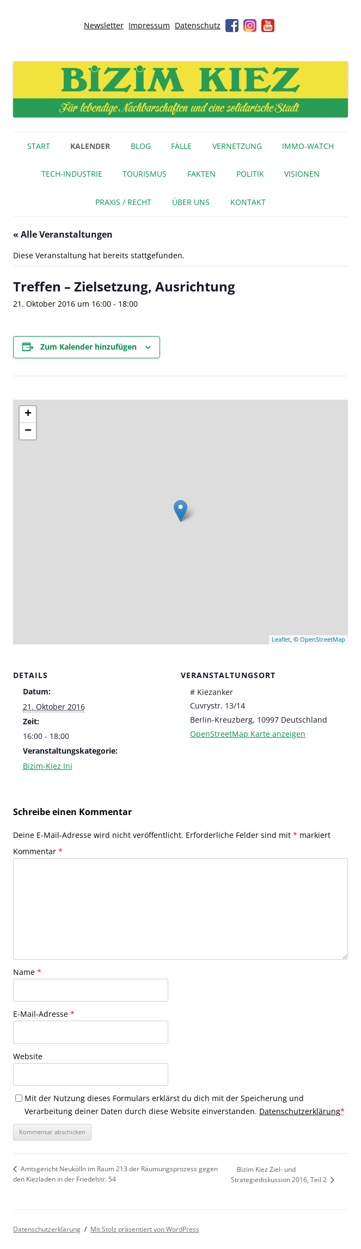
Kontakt (248, 202)
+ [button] (28, 414)
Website (27, 1056)
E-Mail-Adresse (44, 1014)
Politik (250, 174)
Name (27, 972)
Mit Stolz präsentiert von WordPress (144, 1229)
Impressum (149, 25)
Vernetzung (237, 146)
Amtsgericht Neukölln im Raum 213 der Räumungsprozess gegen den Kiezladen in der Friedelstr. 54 (115, 1174)
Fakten (201, 174)
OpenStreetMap (322, 639)
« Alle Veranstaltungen (63, 234)
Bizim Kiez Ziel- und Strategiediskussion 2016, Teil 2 (279, 1174)
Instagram (249, 25)
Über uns (191, 202)
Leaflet (281, 639)
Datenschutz (198, 25)
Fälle (181, 146)
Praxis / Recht (123, 202)
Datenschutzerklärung (299, 1111)
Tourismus (145, 174)
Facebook (231, 25)
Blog (141, 146)
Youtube (267, 25)
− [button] (28, 431)
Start (38, 146)
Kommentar (38, 851)
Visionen (302, 174)
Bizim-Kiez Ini (47, 766)
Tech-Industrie (71, 174)
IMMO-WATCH (308, 146)
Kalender (90, 146)
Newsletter (104, 25)
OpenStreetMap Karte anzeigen (247, 734)
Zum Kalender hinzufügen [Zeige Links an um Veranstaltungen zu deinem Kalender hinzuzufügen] (88, 346)
